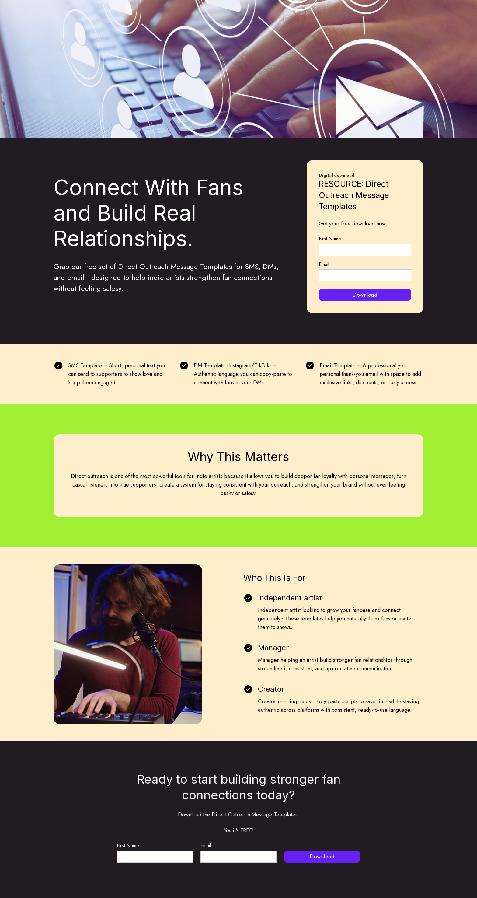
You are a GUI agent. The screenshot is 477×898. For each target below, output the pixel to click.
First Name (330, 238)
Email (324, 264)
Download (365, 295)
